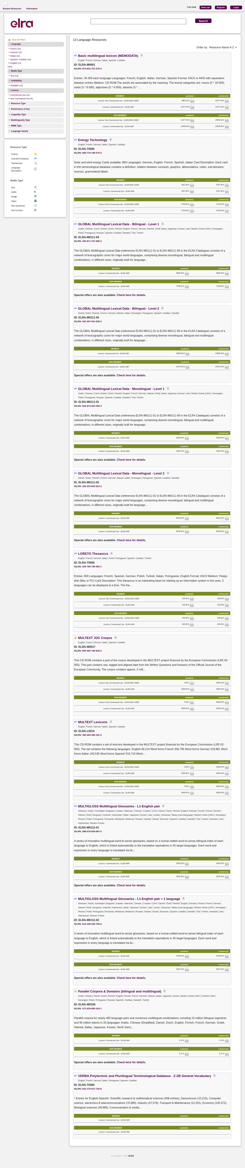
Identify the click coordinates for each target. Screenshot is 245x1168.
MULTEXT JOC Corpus (95, 638)
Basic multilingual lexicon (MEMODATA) (108, 55)
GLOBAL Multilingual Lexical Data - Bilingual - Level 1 (119, 224)
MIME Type (16, 126)
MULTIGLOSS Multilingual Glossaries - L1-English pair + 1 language (129, 899)
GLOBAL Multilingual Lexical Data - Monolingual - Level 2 (121, 473)
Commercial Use (18, 95)
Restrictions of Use (20, 109)
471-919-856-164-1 (92, 1008)
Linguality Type (18, 114)
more (10, 66)
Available (14, 85)
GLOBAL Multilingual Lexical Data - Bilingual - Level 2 (118, 308)
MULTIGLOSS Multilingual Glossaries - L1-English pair (119, 806)
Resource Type (18, 103)
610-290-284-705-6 (92, 924)
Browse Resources (12, 8)
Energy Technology (92, 140)
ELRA (131, 1156)
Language (16, 44)
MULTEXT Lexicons (93, 722)
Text (12, 76)
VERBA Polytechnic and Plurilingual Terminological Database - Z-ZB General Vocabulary (144, 1076)
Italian (13, 56)
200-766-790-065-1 (92, 566)
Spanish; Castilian (18, 59)
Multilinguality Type (20, 120)
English (13, 63)
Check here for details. (131, 295)
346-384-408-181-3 (92, 735)
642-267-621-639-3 (92, 321)
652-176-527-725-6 (92, 1089)
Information (31, 8)
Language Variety (19, 131)
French (13, 49)
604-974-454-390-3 (92, 406)
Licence (15, 90)
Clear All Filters (19, 40)
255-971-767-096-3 (92, 241)
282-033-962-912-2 (92, 486)
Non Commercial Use (20, 98)
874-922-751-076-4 (92, 68)
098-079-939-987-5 (92, 831)
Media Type (16, 71)
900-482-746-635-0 (92, 650)
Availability (16, 80)
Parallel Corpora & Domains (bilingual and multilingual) (119, 991)
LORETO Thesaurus (93, 553)
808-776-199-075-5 (92, 153)
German (14, 52)
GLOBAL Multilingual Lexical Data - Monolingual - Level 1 (121, 389)
